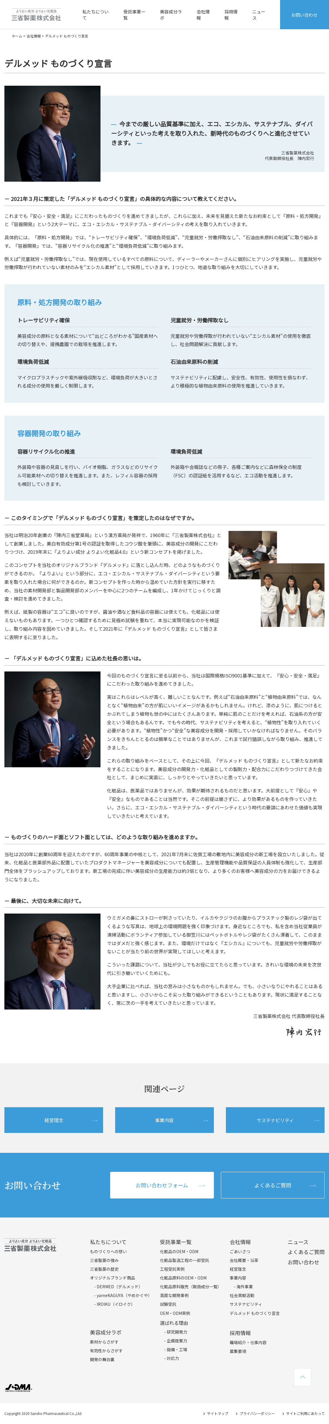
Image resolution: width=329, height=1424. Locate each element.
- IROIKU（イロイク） (114, 1304)
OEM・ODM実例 (175, 1313)
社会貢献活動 (242, 1295)
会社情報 (203, 14)
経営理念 (54, 1120)
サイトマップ (217, 1413)
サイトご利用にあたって (305, 1413)
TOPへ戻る (302, 1377)
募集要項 (238, 1351)
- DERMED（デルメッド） (118, 1286)
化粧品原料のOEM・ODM (183, 1278)
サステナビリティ (275, 1120)
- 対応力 (171, 1358)
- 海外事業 (243, 1286)
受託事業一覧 (134, 14)
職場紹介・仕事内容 (248, 1342)
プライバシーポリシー (257, 1413)
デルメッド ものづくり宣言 (255, 1313)
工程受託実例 (172, 1269)
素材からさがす (104, 1342)
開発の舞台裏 (102, 1359)
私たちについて (95, 14)
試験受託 (168, 1304)
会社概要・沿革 (244, 1260)
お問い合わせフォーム (162, 1185)
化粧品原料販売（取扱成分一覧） (190, 1286)
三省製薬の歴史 (104, 1269)
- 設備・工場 (175, 1349)
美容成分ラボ (171, 14)
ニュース (258, 14)
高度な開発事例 (174, 1295)
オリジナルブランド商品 (112, 1278)
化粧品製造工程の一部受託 (184, 1260)
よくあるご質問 (272, 1185)
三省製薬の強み (104, 1260)
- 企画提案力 (175, 1341)
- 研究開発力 (175, 1332)
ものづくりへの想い (108, 1251)
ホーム (17, 35)
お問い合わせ (304, 15)
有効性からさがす (106, 1351)
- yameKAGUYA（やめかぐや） (123, 1295)
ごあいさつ (240, 1251)
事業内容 (164, 1120)
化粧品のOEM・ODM (179, 1251)
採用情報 (231, 14)
